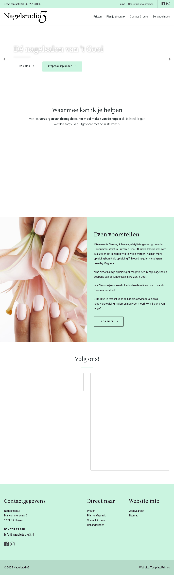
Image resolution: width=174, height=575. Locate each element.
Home (122, 4)
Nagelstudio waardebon (140, 4)
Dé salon (24, 66)
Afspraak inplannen (60, 66)
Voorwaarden (136, 510)
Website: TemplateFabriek (154, 567)
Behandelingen (161, 16)
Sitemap (133, 515)
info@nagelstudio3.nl (19, 534)
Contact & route (139, 16)
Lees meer (106, 321)
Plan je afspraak (115, 16)
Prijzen (97, 16)
